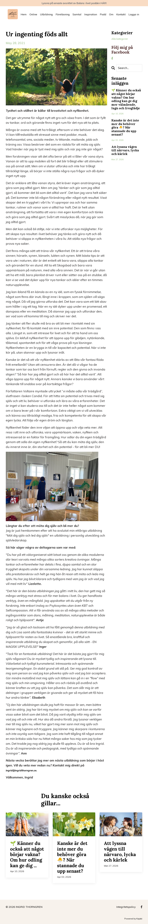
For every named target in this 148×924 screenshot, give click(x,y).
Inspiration (90, 15)
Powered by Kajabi (133, 919)
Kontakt (121, 15)
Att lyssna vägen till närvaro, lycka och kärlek (126, 164)
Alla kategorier (122, 40)
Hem (24, 15)
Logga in (133, 15)
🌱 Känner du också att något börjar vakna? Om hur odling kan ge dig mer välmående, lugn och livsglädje (126, 105)
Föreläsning (63, 15)
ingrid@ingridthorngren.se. (25, 771)
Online (33, 15)
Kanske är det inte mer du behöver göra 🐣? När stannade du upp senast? (126, 139)
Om (111, 15)
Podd (103, 15)
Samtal (77, 15)
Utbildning (46, 15)
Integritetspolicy (126, 907)
